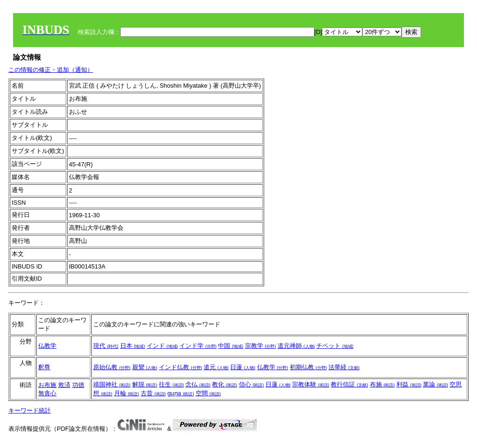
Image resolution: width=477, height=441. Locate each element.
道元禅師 (296, 345)
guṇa (180, 393)
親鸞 (144, 367)
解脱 (144, 384)
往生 (171, 384)
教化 (224, 384)
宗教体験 (310, 384)
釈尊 (44, 367)
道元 (216, 367)
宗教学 (260, 345)
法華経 (344, 367)
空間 (208, 393)
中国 (230, 345)
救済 (64, 384)
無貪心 (47, 393)
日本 (132, 345)
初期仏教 (308, 367)
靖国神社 (111, 384)
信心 (251, 384)
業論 (435, 384)
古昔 (153, 393)
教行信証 (349, 384)
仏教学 (47, 345)
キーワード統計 (29, 410)
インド (162, 345)
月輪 (126, 393)
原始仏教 (111, 367)
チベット (335, 345)
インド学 (198, 345)
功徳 (78, 384)
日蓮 (242, 367)
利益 (409, 384)
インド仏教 (180, 367)
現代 (105, 345)
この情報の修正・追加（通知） (50, 69)
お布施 (47, 384)
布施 (382, 384)
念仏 (198, 384)
